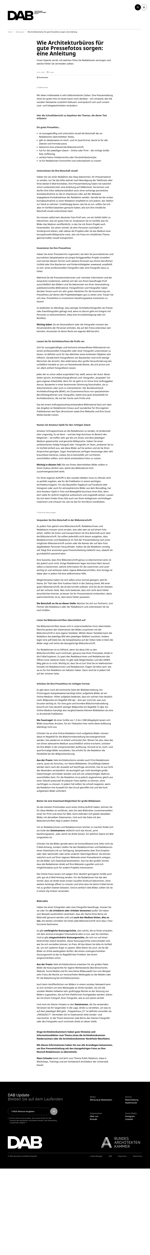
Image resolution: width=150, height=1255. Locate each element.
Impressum (122, 1242)
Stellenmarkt (131, 1189)
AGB (110, 1242)
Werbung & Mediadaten (101, 1186)
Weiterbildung (131, 1186)
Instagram (130, 1202)
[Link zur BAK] (119, 1228)
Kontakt (93, 1205)
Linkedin (129, 1205)
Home (10, 32)
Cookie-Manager (96, 1242)
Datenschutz (137, 1242)
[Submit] (54, 1198)
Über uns (94, 1202)
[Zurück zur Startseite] (33, 18)
